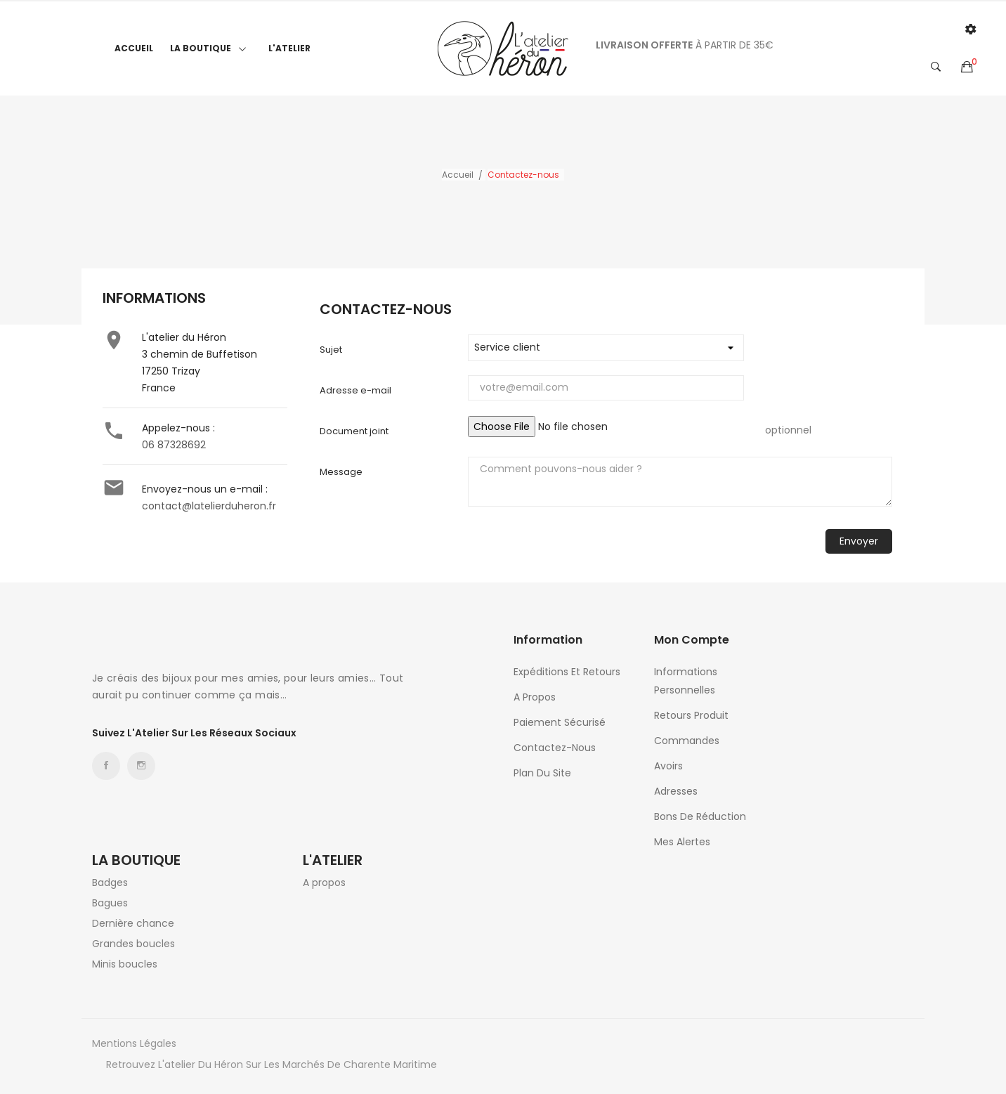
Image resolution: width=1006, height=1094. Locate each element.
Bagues (110, 903)
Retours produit (691, 715)
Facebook (106, 766)
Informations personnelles (685, 681)
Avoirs (668, 766)
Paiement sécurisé (560, 722)
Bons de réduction (700, 816)
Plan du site (542, 773)
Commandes (686, 741)
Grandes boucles (133, 944)
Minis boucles (124, 964)
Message (341, 471)
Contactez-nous (555, 748)
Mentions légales (134, 1043)
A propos (535, 697)
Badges (110, 882)
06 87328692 (174, 445)
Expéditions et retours (567, 672)
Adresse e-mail (355, 390)
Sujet (331, 349)
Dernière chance (133, 923)
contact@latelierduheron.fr (209, 506)
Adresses (676, 791)
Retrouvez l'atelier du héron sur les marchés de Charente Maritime (271, 1064)
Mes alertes (682, 842)
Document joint (354, 431)
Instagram (141, 766)
